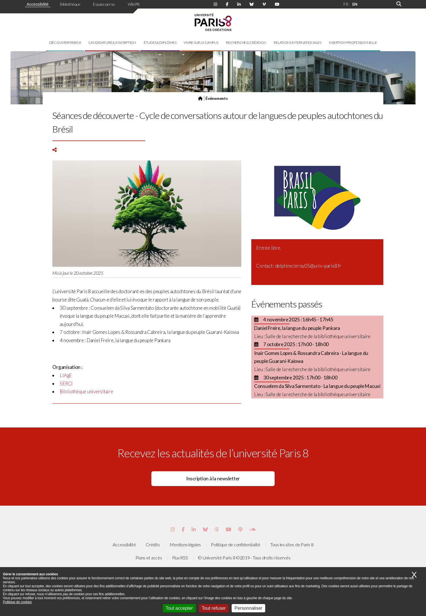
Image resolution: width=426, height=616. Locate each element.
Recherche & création (246, 42)
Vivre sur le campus (201, 42)
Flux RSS (180, 557)
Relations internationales (297, 42)
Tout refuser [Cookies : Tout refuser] (214, 608)
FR (345, 4)
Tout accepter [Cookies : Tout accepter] (179, 608)
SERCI (66, 383)
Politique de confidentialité (235, 544)
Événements (216, 98)
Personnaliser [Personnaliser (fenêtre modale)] (248, 608)
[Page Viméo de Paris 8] (264, 4)
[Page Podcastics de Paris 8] (240, 529)
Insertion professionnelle (353, 42)
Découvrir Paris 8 (65, 42)
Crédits (153, 544)
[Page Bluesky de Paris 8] (251, 4)
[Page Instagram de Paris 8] (215, 4)
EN (354, 4)
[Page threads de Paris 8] (217, 529)
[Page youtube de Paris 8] (277, 4)
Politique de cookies (17, 602)
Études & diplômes (160, 42)
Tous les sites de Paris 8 (292, 544)
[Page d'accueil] (200, 98)
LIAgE (66, 375)
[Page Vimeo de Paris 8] (194, 529)
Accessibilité (38, 4)
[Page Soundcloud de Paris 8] (252, 529)
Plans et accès (148, 557)
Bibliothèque (70, 4)
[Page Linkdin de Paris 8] (239, 4)
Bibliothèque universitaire (86, 391)
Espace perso (104, 4)
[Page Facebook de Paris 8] (227, 4)
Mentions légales (185, 544)
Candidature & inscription (112, 42)
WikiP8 (133, 4)
